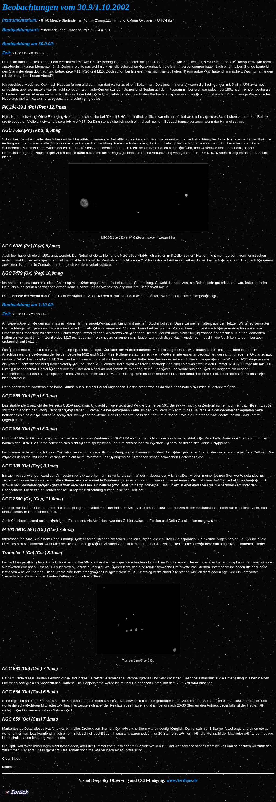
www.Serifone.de (182, 780)
